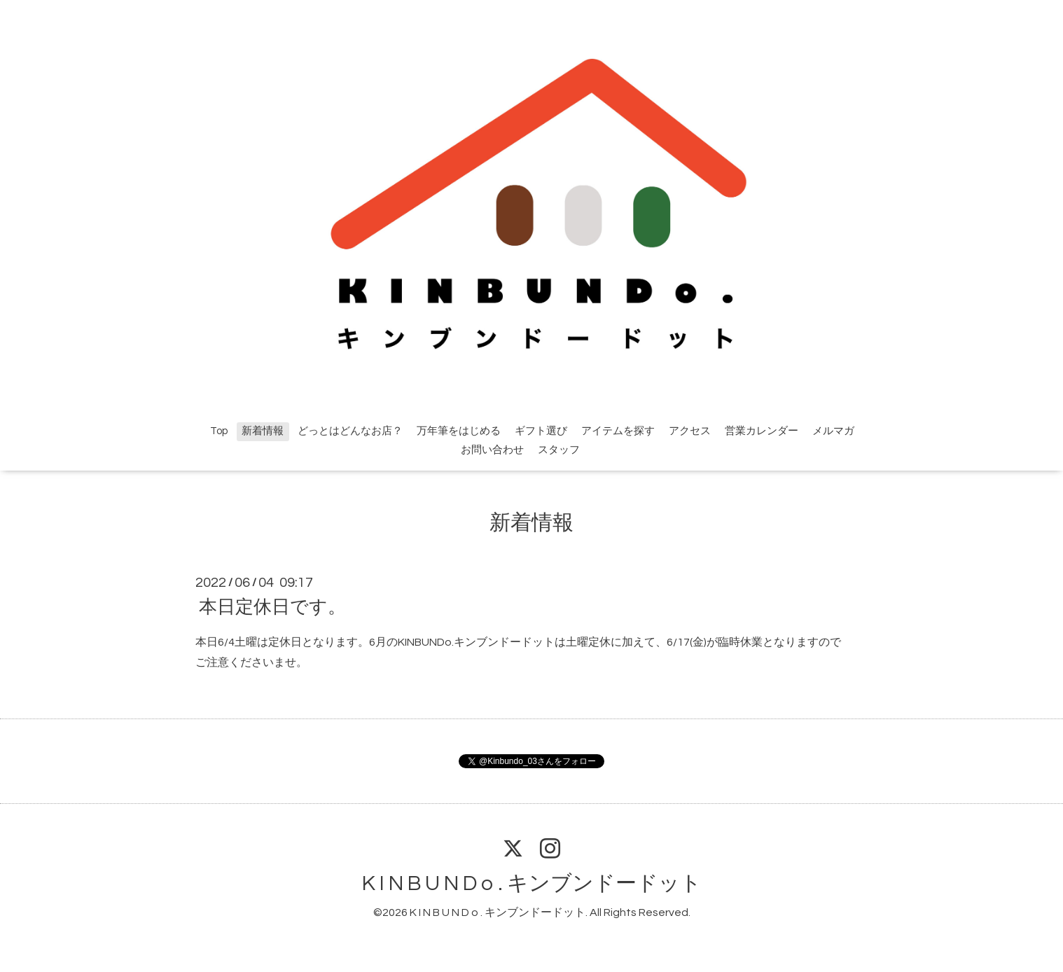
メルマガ (833, 431)
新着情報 (263, 431)
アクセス (690, 431)
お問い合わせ (492, 450)
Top (219, 431)
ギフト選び (541, 431)
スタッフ (559, 450)
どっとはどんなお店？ (350, 431)
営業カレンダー (761, 431)
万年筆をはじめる (459, 431)
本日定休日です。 (272, 607)
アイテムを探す (618, 431)
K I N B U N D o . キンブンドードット (532, 883)
